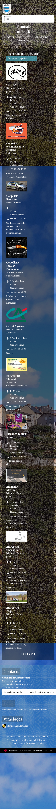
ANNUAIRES (25, 37)
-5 (29, 654)
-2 (23, 654)
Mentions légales (13, 736)
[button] (21, 58)
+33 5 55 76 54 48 (18, 401)
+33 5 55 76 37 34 (18, 633)
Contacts (11, 671)
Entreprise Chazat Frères (14, 548)
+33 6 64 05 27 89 (18, 218)
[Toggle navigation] (7, 18)
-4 (27, 654)
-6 (31, 654)
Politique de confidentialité (36, 736)
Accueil (12, 37)
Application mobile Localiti (33, 740)
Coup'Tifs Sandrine (12, 197)
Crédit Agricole (15, 326)
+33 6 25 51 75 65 (18, 516)
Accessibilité (12, 740)
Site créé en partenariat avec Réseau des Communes (28, 750)
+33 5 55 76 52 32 (18, 110)
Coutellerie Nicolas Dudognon (12, 266)
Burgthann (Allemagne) (15, 726)
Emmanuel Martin (12, 488)
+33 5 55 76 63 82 (18, 572)
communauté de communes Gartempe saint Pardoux (25, 709)
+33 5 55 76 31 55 (10, 688)
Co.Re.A (11, 84)
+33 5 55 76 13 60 (18, 169)
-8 (34, 654)
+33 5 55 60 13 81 (18, 456)
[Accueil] (6, 7)
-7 (32, 654)
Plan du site (17, 743)
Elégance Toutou (16, 433)
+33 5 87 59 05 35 (18, 349)
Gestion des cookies (35, 743)
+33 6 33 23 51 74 (18, 292)
